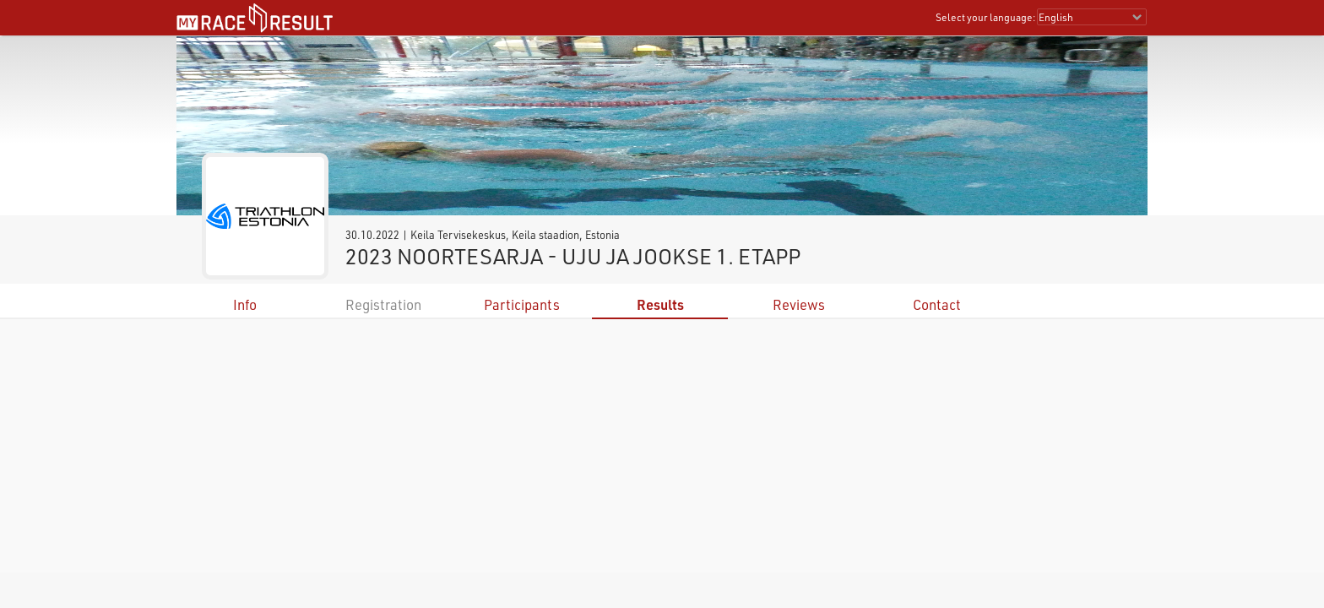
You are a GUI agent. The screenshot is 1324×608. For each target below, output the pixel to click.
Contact (937, 304)
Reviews (799, 304)
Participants (522, 304)
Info (245, 304)
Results (660, 304)
